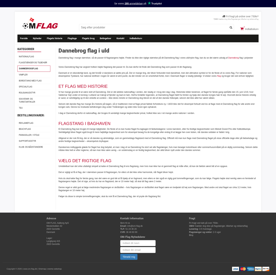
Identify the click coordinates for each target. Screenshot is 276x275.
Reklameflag (26, 123)
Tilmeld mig (129, 256)
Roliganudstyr (27, 92)
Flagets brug (88, 38)
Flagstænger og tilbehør (33, 62)
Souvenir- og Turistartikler (27, 100)
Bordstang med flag (30, 81)
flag (219, 76)
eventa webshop (55, 269)
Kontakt (120, 38)
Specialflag (25, 86)
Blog (191, 235)
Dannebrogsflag (28, 68)
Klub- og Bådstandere (31, 147)
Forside (24, 38)
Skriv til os (125, 223)
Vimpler (23, 75)
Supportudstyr (27, 141)
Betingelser (105, 38)
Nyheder (37, 38)
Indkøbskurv (249, 28)
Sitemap (42, 269)
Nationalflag (26, 56)
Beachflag (25, 129)
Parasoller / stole (29, 135)
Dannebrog (233, 58)
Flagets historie (54, 38)
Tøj (21, 108)
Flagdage (72, 38)
